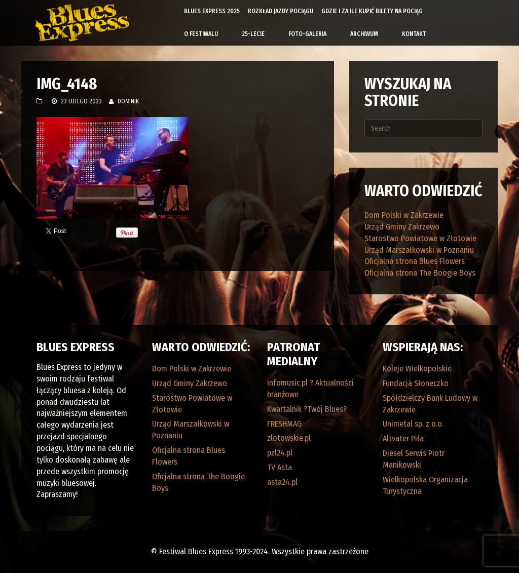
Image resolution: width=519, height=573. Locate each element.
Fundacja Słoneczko (416, 383)
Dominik (128, 101)
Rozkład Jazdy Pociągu (280, 11)
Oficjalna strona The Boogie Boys (419, 273)
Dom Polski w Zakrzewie (403, 215)
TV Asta (279, 467)
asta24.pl (282, 482)
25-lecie (253, 33)
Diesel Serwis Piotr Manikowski (413, 459)
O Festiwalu (201, 33)
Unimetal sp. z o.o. (413, 424)
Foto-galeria (307, 33)
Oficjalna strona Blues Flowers (414, 261)
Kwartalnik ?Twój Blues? (307, 409)
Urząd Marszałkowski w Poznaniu (419, 250)
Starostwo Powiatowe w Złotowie (420, 238)
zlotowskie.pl (289, 438)
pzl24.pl (279, 452)
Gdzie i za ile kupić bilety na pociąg (372, 11)
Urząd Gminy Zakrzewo (401, 227)
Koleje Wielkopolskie (417, 368)
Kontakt (414, 33)
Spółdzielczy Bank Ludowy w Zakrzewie (430, 403)
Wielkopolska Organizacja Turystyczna (425, 485)
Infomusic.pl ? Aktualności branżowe (310, 388)
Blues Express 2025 (212, 11)
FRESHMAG (284, 424)
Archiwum (364, 33)
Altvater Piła (403, 438)
